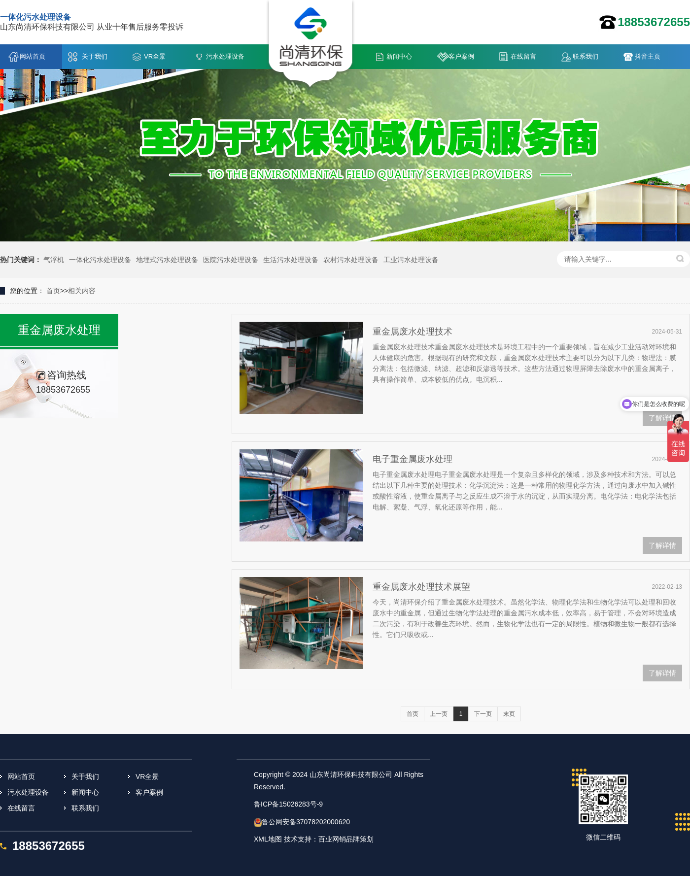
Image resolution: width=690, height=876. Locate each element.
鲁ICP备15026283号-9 (288, 804)
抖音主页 (647, 56)
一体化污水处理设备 (100, 260)
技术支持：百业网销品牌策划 (329, 839)
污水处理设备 (225, 56)
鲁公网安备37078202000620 (306, 822)
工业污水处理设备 (411, 260)
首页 (53, 291)
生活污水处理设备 (290, 260)
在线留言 (523, 56)
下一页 (483, 713)
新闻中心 (399, 56)
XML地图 (268, 839)
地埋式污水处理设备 (167, 260)
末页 (509, 713)
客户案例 (461, 56)
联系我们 (585, 56)
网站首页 (32, 56)
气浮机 (53, 260)
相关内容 (82, 291)
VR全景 (155, 56)
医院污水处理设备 (230, 260)
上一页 (439, 713)
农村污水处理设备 (351, 260)
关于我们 (94, 56)
